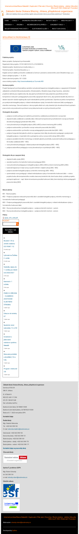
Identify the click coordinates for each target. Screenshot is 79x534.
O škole (15, 20)
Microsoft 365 (56, 8)
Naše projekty (67, 20)
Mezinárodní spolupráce (37, 24)
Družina (20, 24)
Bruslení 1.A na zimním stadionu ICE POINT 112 (9, 243)
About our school (59, 29)
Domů (7, 20)
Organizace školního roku (32, 20)
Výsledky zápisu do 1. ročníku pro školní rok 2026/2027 (10, 270)
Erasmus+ (9, 24)
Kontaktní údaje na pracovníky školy (14, 448)
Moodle (74, 6)
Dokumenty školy (57, 24)
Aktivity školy (52, 20)
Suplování (33, 6)
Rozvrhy (49, 6)
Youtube (74, 8)
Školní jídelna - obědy (62, 6)
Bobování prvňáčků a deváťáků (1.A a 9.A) (10, 357)
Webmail (66, 8)
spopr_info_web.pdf (11, 218)
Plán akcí (41, 6)
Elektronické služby (40, 29)
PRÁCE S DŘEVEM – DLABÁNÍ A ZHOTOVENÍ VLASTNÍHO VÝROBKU (10, 299)
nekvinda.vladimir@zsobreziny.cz (18, 429)
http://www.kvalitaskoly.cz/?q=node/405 (30, 81)
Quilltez (14, 530)
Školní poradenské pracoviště (17, 29)
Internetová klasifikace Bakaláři (17, 6)
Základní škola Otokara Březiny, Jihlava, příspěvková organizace (39, 11)
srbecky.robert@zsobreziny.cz (17, 477)
